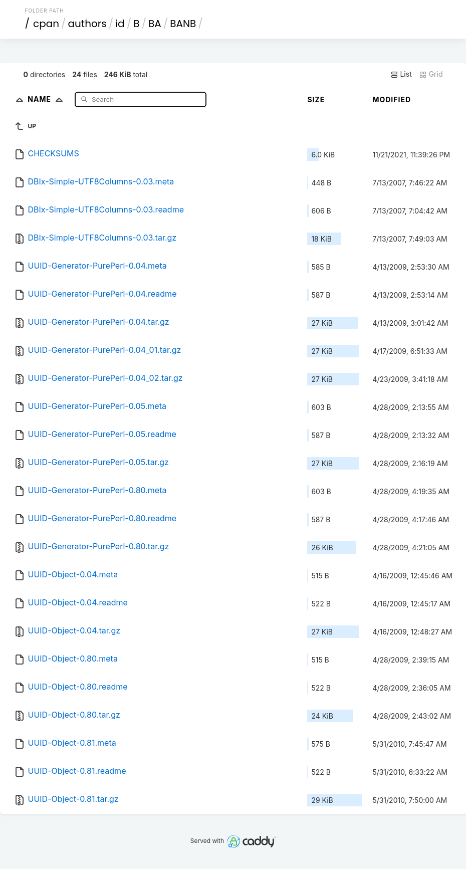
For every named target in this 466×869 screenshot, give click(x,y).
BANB (183, 24)
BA (154, 24)
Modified (391, 99)
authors (87, 24)
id (119, 24)
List (401, 74)
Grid (431, 74)
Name (47, 99)
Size (316, 99)
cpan (46, 24)
